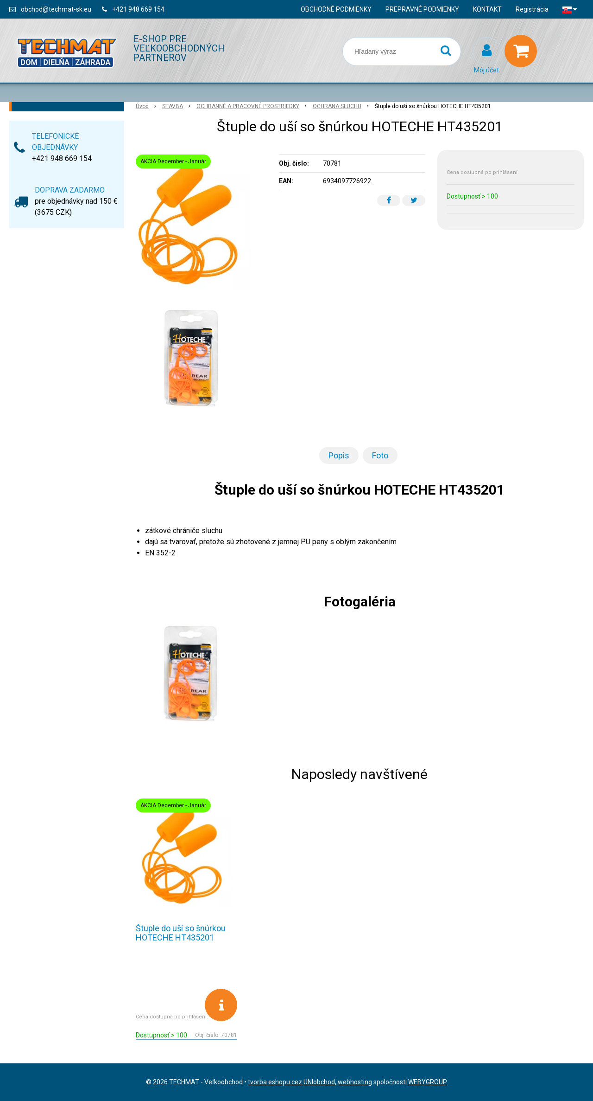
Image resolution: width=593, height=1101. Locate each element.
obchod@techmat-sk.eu (56, 9)
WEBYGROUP (427, 1082)
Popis (338, 455)
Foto (380, 455)
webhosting (355, 1082)
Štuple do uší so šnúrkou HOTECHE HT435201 (181, 932)
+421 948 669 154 (138, 9)
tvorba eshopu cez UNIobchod (291, 1082)
